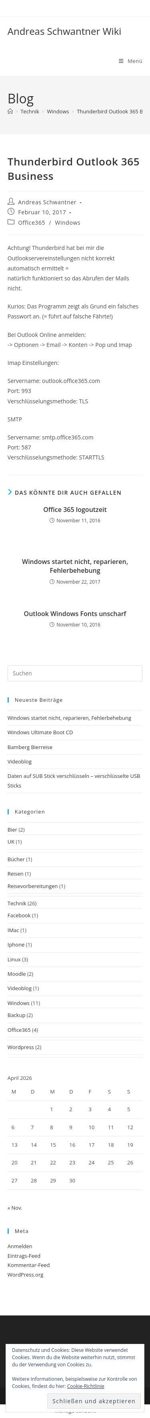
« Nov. (15, 1207)
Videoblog (20, 761)
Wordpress (21, 1047)
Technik (17, 903)
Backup (17, 1015)
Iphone (16, 944)
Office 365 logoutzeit (75, 509)
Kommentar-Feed (29, 1265)
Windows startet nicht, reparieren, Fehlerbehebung (75, 566)
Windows (67, 222)
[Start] (10, 111)
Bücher (16, 859)
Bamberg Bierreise (30, 747)
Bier (12, 829)
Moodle (17, 973)
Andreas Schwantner (47, 202)
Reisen (16, 873)
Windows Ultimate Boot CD (40, 732)
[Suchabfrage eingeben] (75, 673)
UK (11, 841)
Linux (14, 959)
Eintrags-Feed (24, 1255)
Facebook (19, 915)
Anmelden (20, 1246)
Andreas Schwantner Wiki (65, 31)
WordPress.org (26, 1274)
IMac (13, 930)
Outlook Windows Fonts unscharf (75, 613)
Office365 (31, 222)
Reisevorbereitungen (33, 886)
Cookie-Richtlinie (85, 1386)
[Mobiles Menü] (130, 60)
